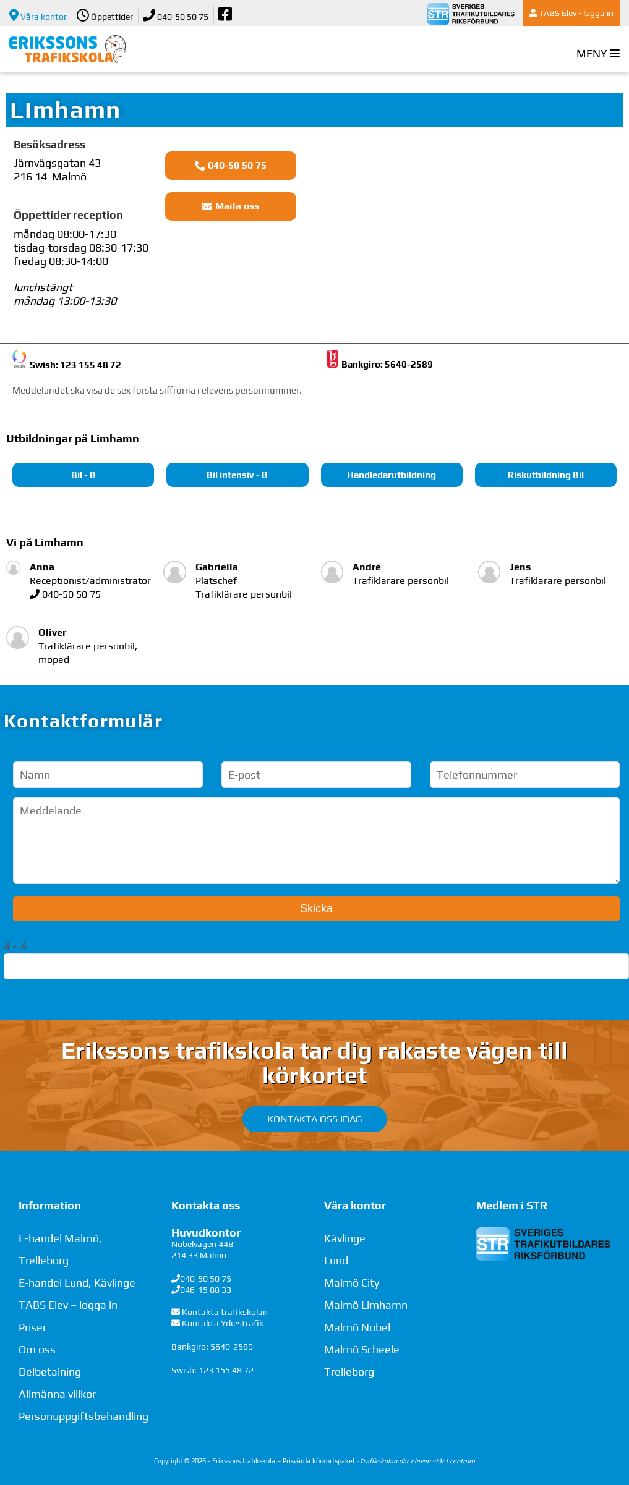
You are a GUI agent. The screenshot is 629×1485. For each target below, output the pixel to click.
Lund (336, 1260)
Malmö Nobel (357, 1327)
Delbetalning (50, 1371)
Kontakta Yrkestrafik (222, 1323)
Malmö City (351, 1282)
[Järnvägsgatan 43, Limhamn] (472, 238)
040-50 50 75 (175, 15)
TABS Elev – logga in (68, 1304)
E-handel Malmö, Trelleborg (60, 1249)
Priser (32, 1327)
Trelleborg (349, 1371)
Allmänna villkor (57, 1393)
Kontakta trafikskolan (225, 1312)
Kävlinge (345, 1238)
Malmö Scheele (362, 1349)
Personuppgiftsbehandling (83, 1416)
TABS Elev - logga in (571, 13)
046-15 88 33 (205, 1290)
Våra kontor (38, 15)
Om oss (37, 1349)
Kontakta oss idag (314, 1119)
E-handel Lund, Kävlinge (77, 1282)
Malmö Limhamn (366, 1304)
